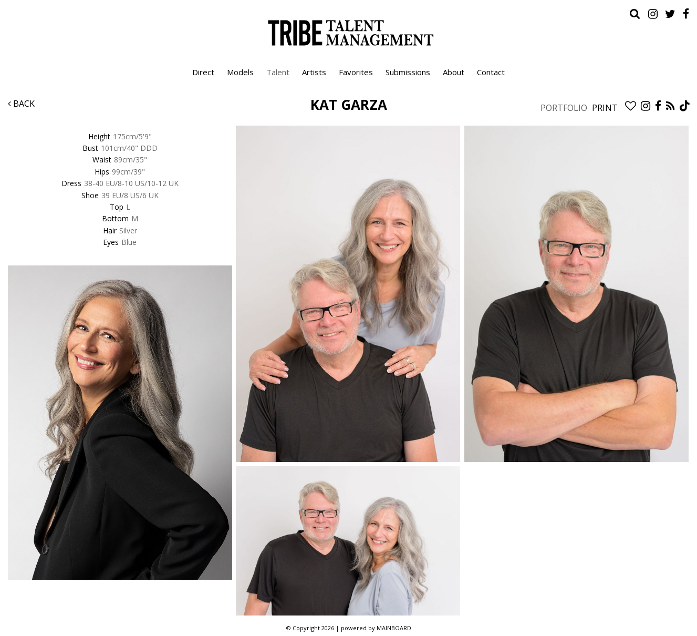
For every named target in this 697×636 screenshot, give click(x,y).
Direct (203, 72)
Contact (491, 72)
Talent (277, 72)
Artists (314, 72)
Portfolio (563, 108)
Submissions (408, 72)
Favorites (356, 72)
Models (240, 72)
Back (21, 103)
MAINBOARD (394, 628)
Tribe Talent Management (349, 32)
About (453, 72)
